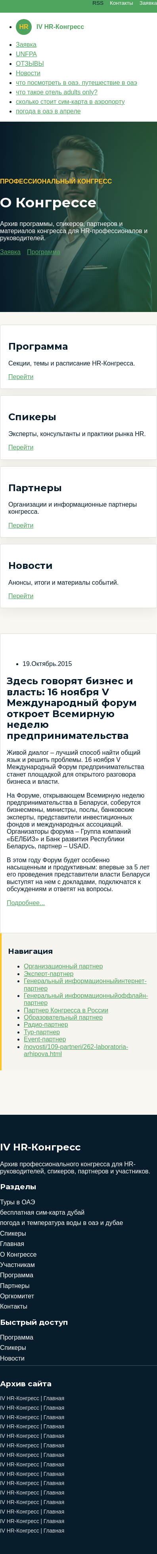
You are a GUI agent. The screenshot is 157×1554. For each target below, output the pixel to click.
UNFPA (26, 54)
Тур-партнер (42, 1032)
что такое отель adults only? (57, 92)
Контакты (121, 3)
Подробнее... (26, 902)
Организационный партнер (63, 966)
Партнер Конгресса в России (66, 1010)
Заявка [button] (10, 252)
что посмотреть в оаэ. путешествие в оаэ (76, 82)
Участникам (17, 1264)
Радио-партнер (46, 1024)
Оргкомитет (17, 1296)
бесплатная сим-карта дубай (42, 1212)
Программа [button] (43, 252)
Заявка (148, 3)
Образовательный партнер (63, 1017)
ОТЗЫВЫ (30, 63)
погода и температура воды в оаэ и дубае (61, 1222)
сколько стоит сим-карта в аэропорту (70, 101)
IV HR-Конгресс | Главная (32, 1398)
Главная (12, 1243)
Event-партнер (45, 1039)
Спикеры (13, 1233)
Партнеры (14, 1285)
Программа (16, 1275)
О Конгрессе (18, 1254)
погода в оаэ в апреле (48, 111)
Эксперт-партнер (49, 973)
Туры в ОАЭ (17, 1202)
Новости (28, 73)
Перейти (20, 376)
